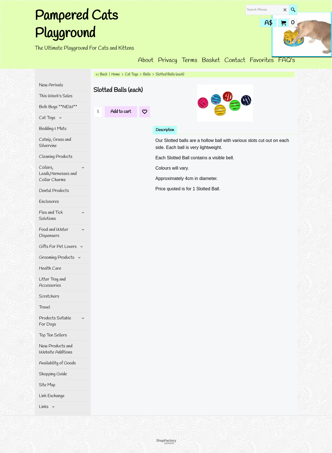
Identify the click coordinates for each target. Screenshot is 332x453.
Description (165, 130)
